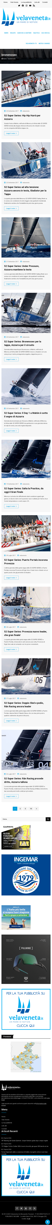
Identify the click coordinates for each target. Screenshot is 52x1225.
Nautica (36, 33)
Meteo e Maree (44, 43)
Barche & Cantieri (24, 33)
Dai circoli (46, 33)
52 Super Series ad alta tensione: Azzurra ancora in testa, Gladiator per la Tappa (25, 191)
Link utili (36, 2)
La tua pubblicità (26, 2)
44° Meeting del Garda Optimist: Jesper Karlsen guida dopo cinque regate (24, 1141)
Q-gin (28, 1219)
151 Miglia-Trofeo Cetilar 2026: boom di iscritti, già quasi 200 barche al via (24, 1146)
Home (5, 2)
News (6, 33)
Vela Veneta (14, 2)
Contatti (45, 2)
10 (31, 809)
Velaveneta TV (31, 43)
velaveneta (26, 111)
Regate (13, 33)
